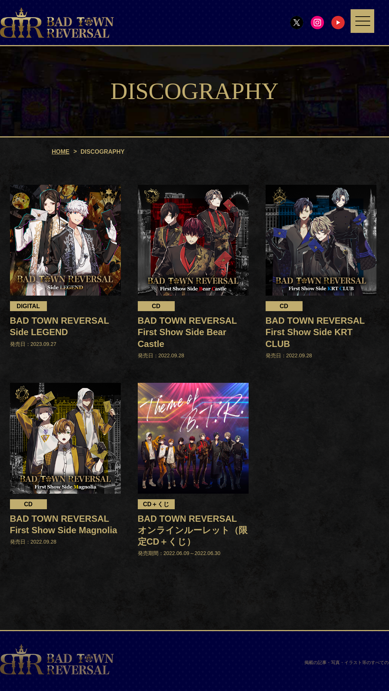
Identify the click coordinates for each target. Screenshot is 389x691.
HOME (60, 152)
